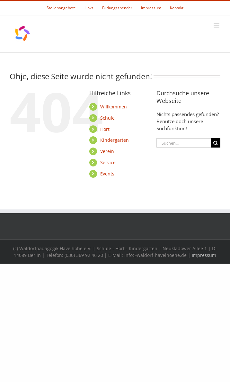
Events (107, 174)
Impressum (204, 255)
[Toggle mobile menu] (217, 25)
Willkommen (113, 107)
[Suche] (215, 143)
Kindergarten (114, 140)
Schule (107, 118)
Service (108, 162)
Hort (105, 129)
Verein (107, 151)
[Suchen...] (183, 143)
